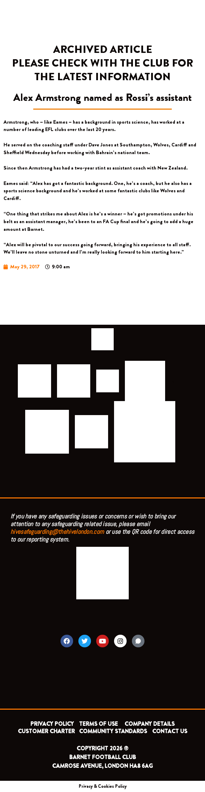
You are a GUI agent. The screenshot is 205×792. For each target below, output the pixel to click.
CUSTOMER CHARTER (46, 731)
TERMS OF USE (99, 724)
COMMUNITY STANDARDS (113, 731)
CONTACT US (169, 731)
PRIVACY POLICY (52, 724)
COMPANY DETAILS (150, 724)
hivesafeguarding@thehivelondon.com (57, 532)
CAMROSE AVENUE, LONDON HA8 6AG (102, 766)
